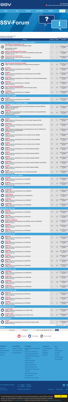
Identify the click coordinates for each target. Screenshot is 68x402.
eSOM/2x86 (8, 189)
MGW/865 (7, 177)
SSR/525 (7, 98)
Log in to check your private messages (57, 5)
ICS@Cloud (8, 77)
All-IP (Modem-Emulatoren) (31, 354)
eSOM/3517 (8, 199)
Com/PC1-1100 (9, 313)
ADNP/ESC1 (8, 285)
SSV (56, 346)
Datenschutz (59, 389)
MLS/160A (8, 68)
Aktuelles (45, 346)
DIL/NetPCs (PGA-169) (8, 290)
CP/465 (7, 321)
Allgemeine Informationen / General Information (17, 42)
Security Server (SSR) (8, 96)
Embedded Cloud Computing (32, 377)
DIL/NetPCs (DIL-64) (7, 234)
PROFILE (50, 11)
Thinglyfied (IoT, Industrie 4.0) (32, 369)
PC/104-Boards (5, 318)
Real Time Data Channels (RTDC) (14, 86)
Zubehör (2, 355)
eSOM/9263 (8, 203)
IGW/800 (7, 133)
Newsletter (44, 350)
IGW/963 (7, 166)
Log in (62, 11)
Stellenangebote (59, 350)
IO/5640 (7, 170)
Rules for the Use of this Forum (14, 56)
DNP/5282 (7, 210)
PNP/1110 (7, 292)
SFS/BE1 (7, 72)
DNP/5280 (7, 255)
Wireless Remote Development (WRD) (15, 63)
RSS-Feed (44, 355)
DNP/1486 (7, 241)
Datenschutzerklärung (55, 400)
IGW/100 (7, 119)
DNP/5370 (7, 259)
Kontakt (56, 348)
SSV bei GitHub (58, 359)
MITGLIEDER (39, 11)
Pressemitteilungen (47, 348)
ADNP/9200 (8, 280)
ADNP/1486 (8, 271)
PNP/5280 (7, 301)
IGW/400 (7, 128)
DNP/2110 (7, 245)
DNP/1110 (7, 236)
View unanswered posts (62, 37)
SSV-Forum (57, 352)
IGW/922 (7, 147)
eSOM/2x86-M (9, 194)
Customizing (16, 346)
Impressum (51, 389)
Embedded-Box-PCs (7, 306)
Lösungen (28, 346)
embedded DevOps (17, 352)
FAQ (17, 11)
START (5, 11)
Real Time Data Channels (31, 373)
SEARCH (28, 11)
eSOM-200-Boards (6, 187)
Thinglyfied (8, 91)
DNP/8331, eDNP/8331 (11, 220)
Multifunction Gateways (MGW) (11, 175)
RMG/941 (7, 105)
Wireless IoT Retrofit (17, 348)
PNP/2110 (7, 297)
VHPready (8, 81)
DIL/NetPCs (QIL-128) (8, 269)
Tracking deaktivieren (18, 400)
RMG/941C (8, 110)
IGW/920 (7, 143)
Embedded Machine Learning (32, 356)
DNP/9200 (7, 264)
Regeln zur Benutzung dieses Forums (15, 51)
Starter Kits (2, 352)
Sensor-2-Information (30, 360)
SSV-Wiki (57, 355)
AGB (67, 389)
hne (63, 99)
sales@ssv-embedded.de (24, 389)
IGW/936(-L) (8, 161)
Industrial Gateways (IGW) (9, 116)
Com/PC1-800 (9, 309)
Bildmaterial (45, 352)
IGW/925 (7, 152)
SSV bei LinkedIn (59, 357)
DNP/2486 (7, 250)
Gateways (2, 348)
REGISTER (64, 4)
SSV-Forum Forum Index (6, 37)
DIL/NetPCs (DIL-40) (7, 208)
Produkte (3, 346)
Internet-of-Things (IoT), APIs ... (12, 61)
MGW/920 (7, 182)
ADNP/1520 (8, 276)
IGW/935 (7, 156)
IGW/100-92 (8, 123)
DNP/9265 (7, 224)
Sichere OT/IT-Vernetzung (31, 351)
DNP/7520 (7, 215)
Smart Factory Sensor (17, 350)
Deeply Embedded (4, 350)
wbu (11, 49)
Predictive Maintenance (30, 364)
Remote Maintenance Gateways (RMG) (14, 103)
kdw (14, 49)
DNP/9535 (7, 229)
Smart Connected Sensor (31, 367)
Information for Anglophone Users (14, 44)
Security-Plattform (29, 375)
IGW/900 (7, 138)
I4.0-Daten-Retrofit (29, 362)
